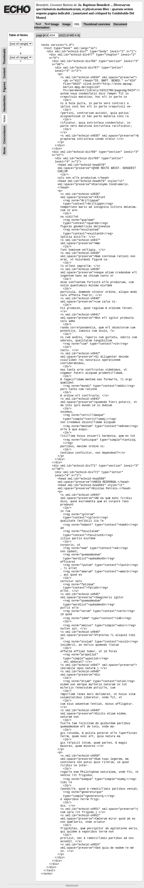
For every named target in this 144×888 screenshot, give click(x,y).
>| (78, 35)
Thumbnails (4, 56)
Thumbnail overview (96, 24)
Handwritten (4, 103)
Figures (4, 87)
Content (4, 73)
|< (44, 35)
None (4, 150)
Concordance (4, 135)
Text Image (52, 24)
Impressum (72, 885)
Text (38, 24)
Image (67, 24)
